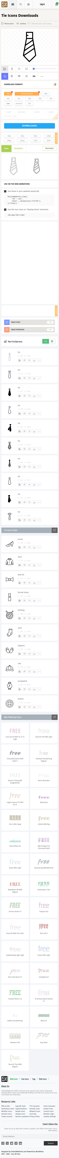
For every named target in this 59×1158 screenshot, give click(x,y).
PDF (8, 99)
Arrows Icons (48, 1109)
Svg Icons (4, 4)
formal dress (23, 592)
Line (8, 104)
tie (19, 352)
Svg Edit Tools (20, 1106)
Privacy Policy (35, 1116)
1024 (35, 141)
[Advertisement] (29, 262)
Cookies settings (50, 1116)
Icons (6, 148)
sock (20, 628)
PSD (40, 99)
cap (19, 663)
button (21, 699)
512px (22, 141)
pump (20, 539)
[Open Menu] (28, 4)
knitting (21, 610)
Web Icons (43, 1079)
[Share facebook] (2, 1143)
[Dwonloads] (34, 360)
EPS (18, 99)
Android (19, 104)
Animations (18, 148)
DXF (51, 99)
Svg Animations (21, 1109)
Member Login (49, 1114)
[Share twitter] (11, 1143)
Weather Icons (6, 1111)
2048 (49, 141)
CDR (29, 99)
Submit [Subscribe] (51, 1143)
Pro (34, 76)
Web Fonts (14, 1079)
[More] (39, 360)
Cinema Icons (48, 1111)
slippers (21, 646)
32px (22, 136)
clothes (23, 24)
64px (35, 136)
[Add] (19, 360)
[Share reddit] (7, 1143)
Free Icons (25, 1079)
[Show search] (21, 4)
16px (9, 136)
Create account (6, 1116)
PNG (45, 94)
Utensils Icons (6, 1114)
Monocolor (9, 24)
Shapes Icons (20, 1114)
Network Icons (35, 1111)
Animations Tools (7, 1109)
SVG (8, 94)
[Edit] (24, 360)
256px (9, 141)
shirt (20, 557)
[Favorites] (29, 360)
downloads (29, 126)
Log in (42, 4)
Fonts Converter (49, 1106)
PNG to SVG (5, 1106)
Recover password (22, 1116)
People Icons (20, 1111)
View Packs (49, 148)
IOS (29, 104)
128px (48, 136)
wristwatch (22, 681)
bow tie (21, 575)
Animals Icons (35, 1109)
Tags (33, 1079)
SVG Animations (27, 94)
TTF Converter (35, 1106)
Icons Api (33, 1114)
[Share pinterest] (16, 1143)
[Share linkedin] (20, 1143)
